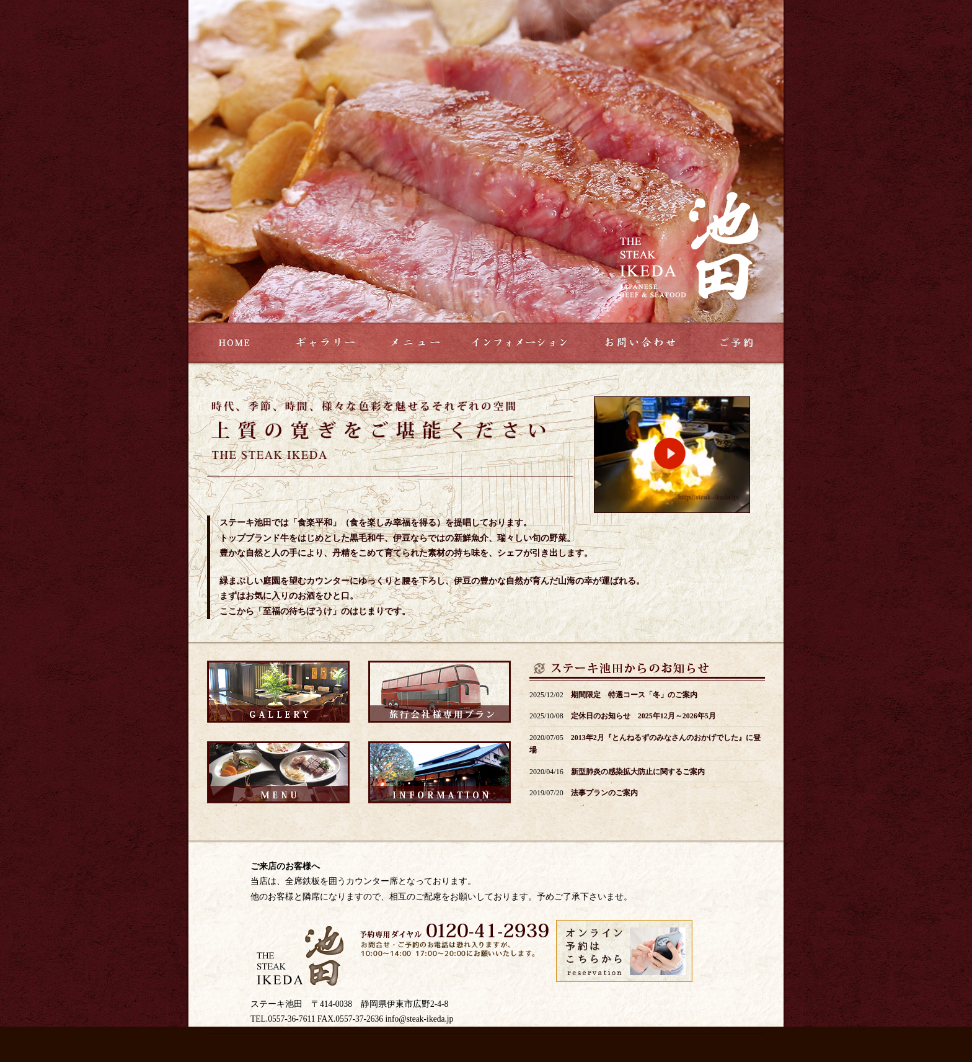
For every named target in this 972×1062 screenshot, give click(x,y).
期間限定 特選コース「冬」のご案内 (634, 694)
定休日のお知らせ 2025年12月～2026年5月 (643, 716)
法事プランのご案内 (604, 792)
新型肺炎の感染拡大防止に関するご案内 (638, 771)
